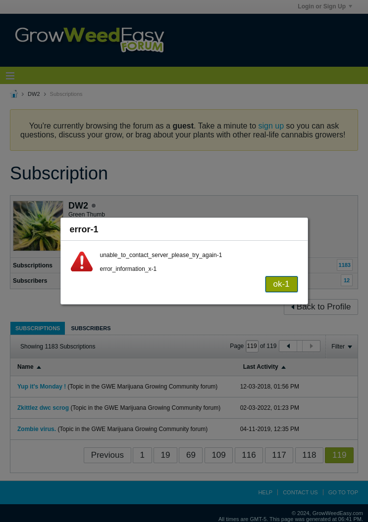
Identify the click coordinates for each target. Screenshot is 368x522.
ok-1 (281, 284)
